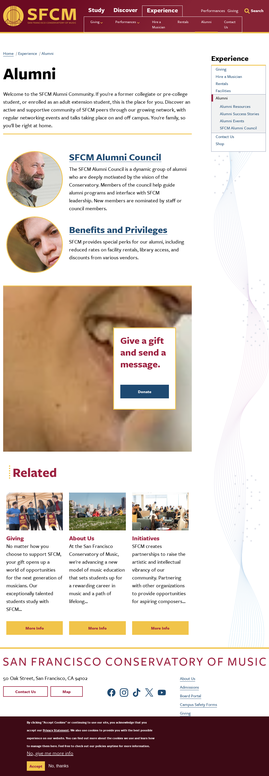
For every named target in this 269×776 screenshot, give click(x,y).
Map (67, 691)
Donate (144, 391)
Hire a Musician (158, 24)
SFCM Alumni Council (115, 156)
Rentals (183, 21)
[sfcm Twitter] (149, 691)
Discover (125, 10)
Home (8, 53)
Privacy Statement (56, 730)
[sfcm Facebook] (111, 691)
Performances (213, 10)
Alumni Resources (235, 106)
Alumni (206, 21)
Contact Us (230, 24)
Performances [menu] (125, 21)
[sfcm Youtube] (162, 691)
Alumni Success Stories (239, 114)
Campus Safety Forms (198, 704)
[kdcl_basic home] (134, 661)
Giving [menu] (95, 21)
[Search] (254, 10)
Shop (220, 143)
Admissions (189, 687)
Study (96, 10)
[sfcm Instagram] (124, 691)
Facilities (223, 90)
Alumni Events (232, 121)
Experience (162, 10)
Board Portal (190, 696)
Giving (232, 10)
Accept (35, 766)
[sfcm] (39, 16)
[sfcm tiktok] (136, 691)
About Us (187, 678)
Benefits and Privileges (118, 229)
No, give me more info (50, 753)
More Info (34, 628)
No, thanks (58, 766)
